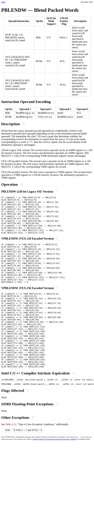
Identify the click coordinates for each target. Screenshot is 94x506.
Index (3, 2)
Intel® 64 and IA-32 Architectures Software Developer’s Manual (54, 471)
